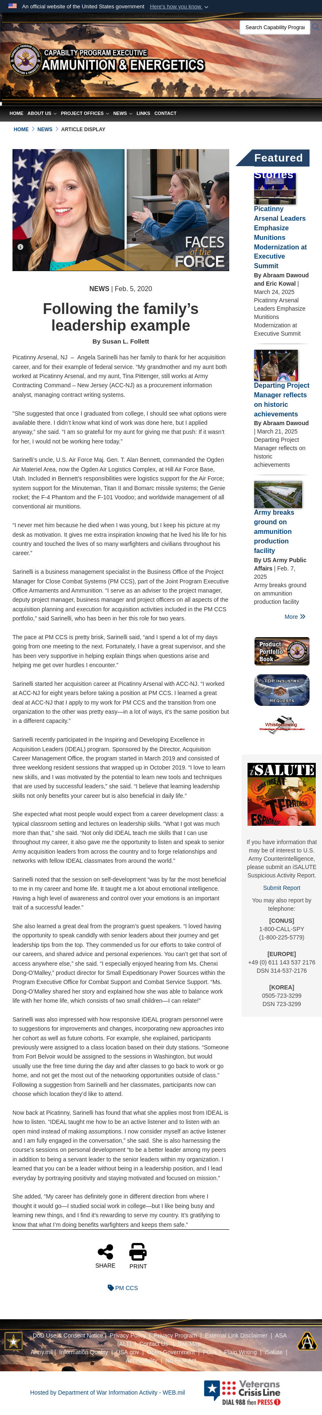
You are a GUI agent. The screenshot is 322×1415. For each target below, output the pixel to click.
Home (16, 113)
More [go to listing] (295, 616)
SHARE (105, 1256)
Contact (165, 113)
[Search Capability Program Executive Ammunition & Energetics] (275, 27)
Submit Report (281, 887)
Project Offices (85, 113)
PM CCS (121, 1288)
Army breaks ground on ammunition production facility (274, 531)
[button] (180, 6)
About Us (42, 113)
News (122, 113)
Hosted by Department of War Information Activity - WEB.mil (107, 1392)
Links (143, 113)
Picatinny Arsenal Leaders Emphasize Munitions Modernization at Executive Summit (280, 237)
